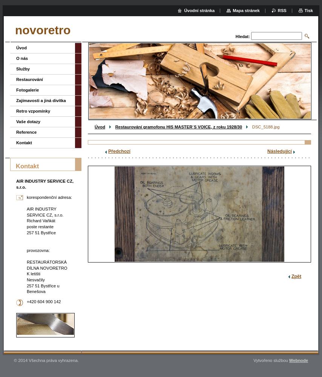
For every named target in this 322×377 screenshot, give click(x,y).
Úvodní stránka (199, 10)
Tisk (309, 10)
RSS (282, 10)
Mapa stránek (246, 10)
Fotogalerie (27, 90)
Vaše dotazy (28, 121)
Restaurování (29, 79)
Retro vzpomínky (33, 111)
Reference (26, 132)
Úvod (100, 127)
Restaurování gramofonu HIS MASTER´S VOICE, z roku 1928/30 (178, 127)
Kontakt (24, 142)
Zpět (296, 276)
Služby (23, 69)
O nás (22, 58)
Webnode (298, 360)
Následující (279, 151)
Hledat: (243, 36)
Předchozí (119, 151)
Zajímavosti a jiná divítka (41, 100)
